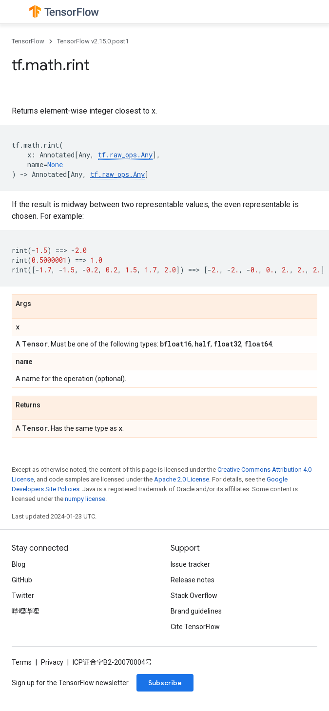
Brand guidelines (196, 611)
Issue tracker (190, 564)
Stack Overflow (194, 595)
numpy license (85, 498)
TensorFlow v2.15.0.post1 (93, 41)
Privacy (52, 662)
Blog (18, 564)
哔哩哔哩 (25, 611)
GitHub (22, 580)
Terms (22, 662)
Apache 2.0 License (181, 479)
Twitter (23, 595)
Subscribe (165, 682)
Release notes (192, 580)
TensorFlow (28, 41)
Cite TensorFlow (195, 627)
